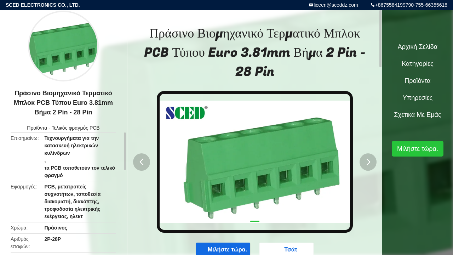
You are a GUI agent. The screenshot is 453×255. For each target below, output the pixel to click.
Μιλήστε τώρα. (417, 148)
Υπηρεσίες (418, 97)
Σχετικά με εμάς (417, 114)
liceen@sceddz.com (336, 5)
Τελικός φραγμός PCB (76, 128)
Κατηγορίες (417, 63)
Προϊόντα (37, 128)
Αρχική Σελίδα (417, 46)
